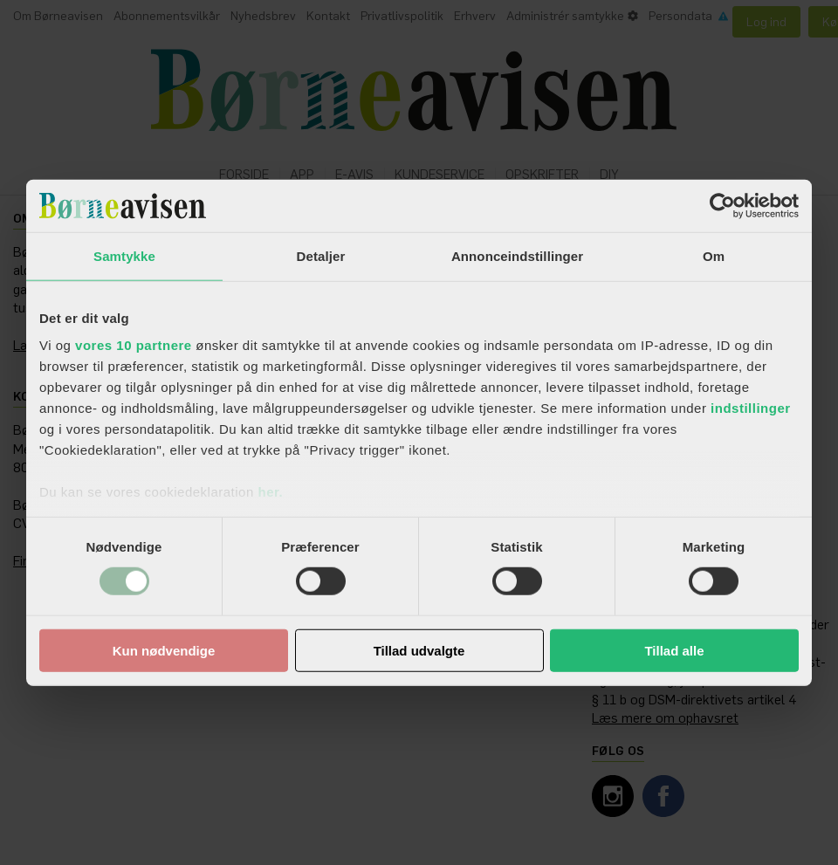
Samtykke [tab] (124, 255)
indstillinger (751, 408)
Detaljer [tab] (321, 255)
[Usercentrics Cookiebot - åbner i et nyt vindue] (722, 205)
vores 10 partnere (133, 345)
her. (270, 491)
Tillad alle (674, 650)
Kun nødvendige (164, 650)
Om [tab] (714, 255)
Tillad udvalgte (419, 650)
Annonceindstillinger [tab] (517, 255)
